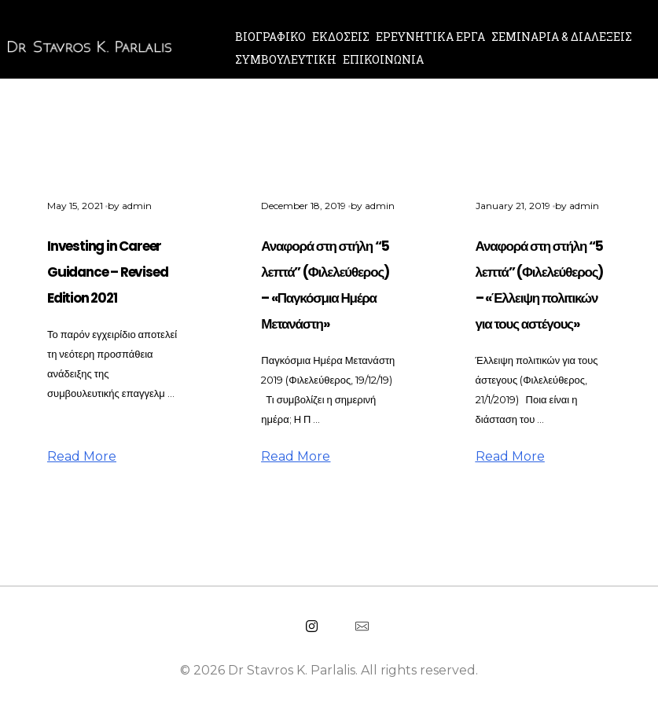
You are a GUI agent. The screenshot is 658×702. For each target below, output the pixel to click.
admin (137, 205)
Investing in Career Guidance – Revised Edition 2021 (107, 272)
